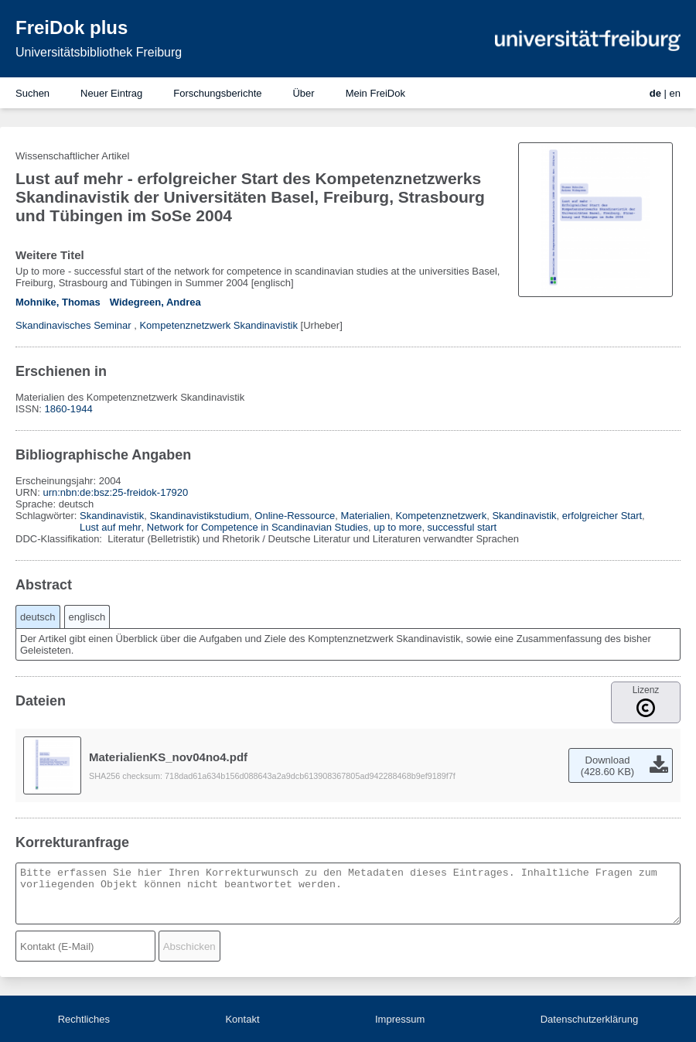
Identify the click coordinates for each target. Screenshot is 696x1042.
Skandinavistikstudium (199, 515)
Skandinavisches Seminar (73, 325)
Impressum (400, 1019)
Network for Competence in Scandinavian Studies (257, 527)
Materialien (366, 515)
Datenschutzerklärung (589, 1019)
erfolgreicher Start (602, 515)
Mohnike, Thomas (58, 302)
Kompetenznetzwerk (440, 515)
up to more (397, 527)
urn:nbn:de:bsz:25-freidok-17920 (115, 492)
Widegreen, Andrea (155, 302)
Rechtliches (84, 1019)
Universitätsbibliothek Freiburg (98, 52)
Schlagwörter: (47, 515)
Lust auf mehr (111, 527)
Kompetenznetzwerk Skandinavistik (218, 325)
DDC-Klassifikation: (60, 539)
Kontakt (242, 1019)
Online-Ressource (294, 515)
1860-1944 (69, 409)
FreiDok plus (71, 27)
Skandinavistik (112, 515)
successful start (462, 527)
